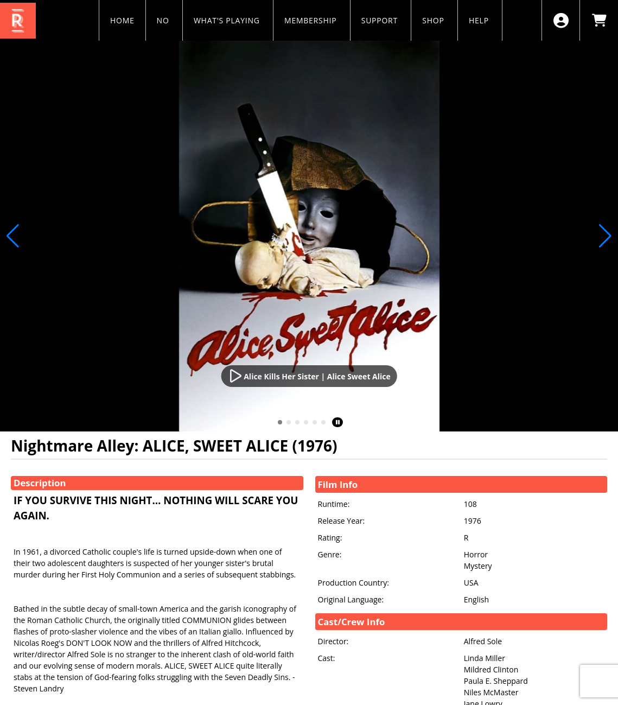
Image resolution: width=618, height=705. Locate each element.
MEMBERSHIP (311, 20)
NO (164, 20)
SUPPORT (380, 20)
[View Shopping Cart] (598, 20)
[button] (280, 422)
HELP (480, 20)
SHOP (434, 20)
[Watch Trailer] (309, 376)
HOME (122, 20)
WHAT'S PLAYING (228, 20)
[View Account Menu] (560, 20)
